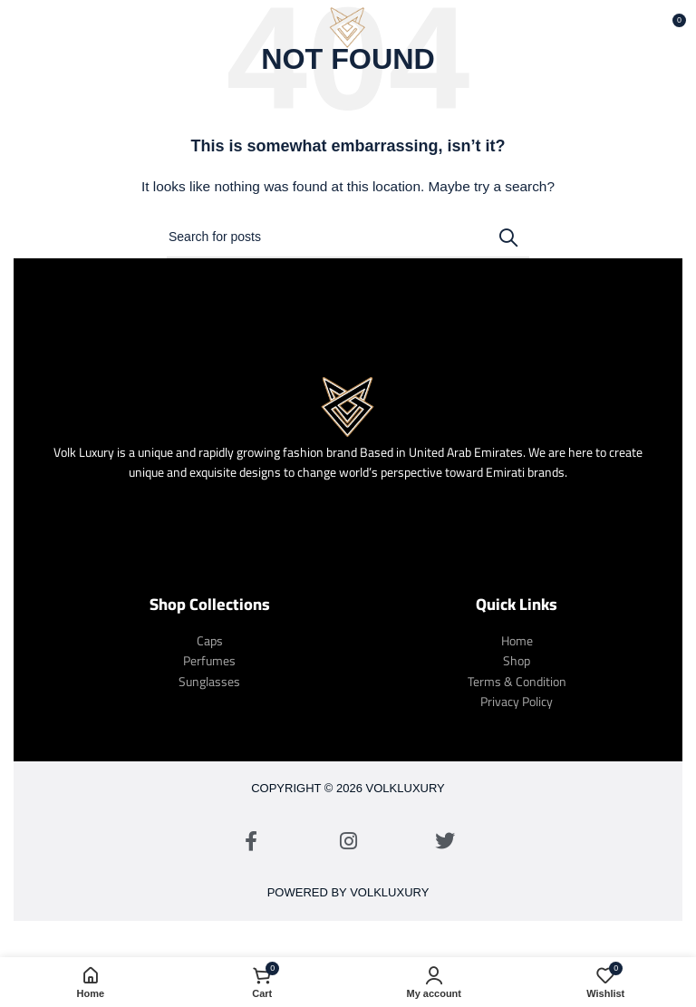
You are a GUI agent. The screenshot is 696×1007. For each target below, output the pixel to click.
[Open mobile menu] (43, 27)
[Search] (348, 237)
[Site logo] (348, 26)
